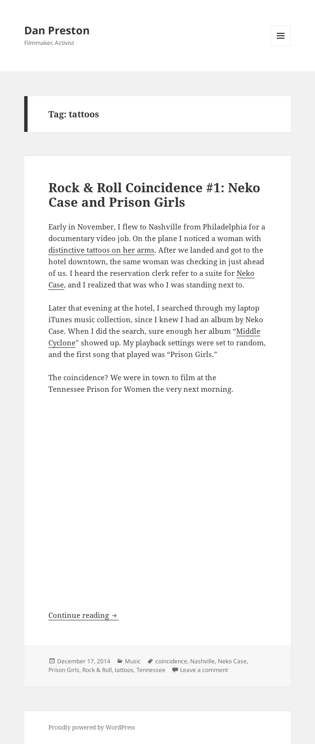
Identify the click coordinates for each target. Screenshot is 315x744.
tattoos (124, 670)
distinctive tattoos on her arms (101, 250)
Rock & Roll (97, 670)
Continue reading (83, 615)
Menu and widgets (281, 45)
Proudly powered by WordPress (91, 727)
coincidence (171, 661)
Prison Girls (63, 670)
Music (133, 661)
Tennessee (150, 670)
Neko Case (232, 661)
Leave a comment (204, 670)
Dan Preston (57, 30)
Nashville (202, 661)
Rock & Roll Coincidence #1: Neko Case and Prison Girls (154, 195)
